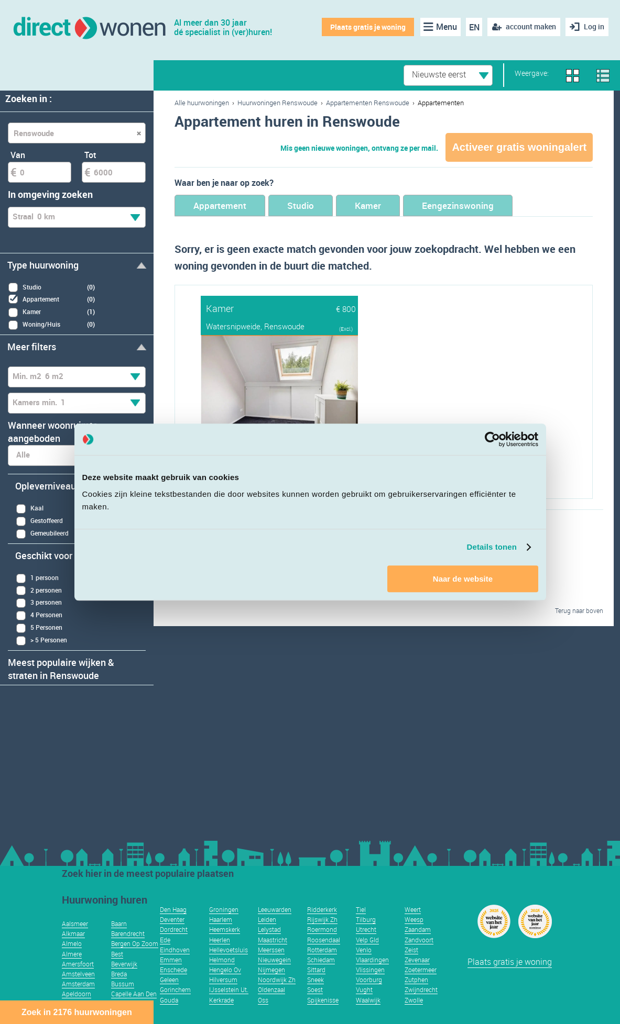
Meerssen (271, 949)
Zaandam (418, 929)
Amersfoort (78, 964)
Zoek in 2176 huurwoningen (76, 1012)
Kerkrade (221, 1000)
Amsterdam (78, 984)
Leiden (267, 919)
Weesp (414, 919)
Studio (300, 205)
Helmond (222, 959)
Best (117, 954)
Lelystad (269, 929)
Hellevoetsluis (228, 949)
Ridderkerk (322, 909)
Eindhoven (175, 949)
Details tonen (492, 546)
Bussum (122, 984)
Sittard (316, 969)
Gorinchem (175, 989)
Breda (119, 974)
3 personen (39, 603)
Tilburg (366, 919)
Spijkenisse (323, 1000)
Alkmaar (73, 933)
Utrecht (366, 929)
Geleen (169, 979)
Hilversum (223, 979)
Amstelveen (78, 974)
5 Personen (39, 628)
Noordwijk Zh (277, 979)
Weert (413, 909)
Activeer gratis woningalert (519, 147)
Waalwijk (368, 1000)
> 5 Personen (41, 640)
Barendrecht (128, 933)
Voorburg (369, 979)
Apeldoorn (76, 993)
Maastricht (272, 940)
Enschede (173, 969)
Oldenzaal (271, 989)
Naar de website (463, 578)
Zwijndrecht (421, 989)
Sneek (315, 979)
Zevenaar (417, 959)
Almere (72, 954)
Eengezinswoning (458, 205)
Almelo (72, 943)
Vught (364, 989)
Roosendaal (323, 940)
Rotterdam (322, 949)
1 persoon (37, 578)
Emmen (171, 959)
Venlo (364, 949)
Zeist (411, 949)
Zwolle (414, 1000)
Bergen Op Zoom (134, 943)
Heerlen (219, 940)
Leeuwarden (274, 909)
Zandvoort (419, 940)
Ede (165, 940)
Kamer (368, 205)
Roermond (322, 929)
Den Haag (173, 909)
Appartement (219, 205)
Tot (90, 155)
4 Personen (39, 615)
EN (474, 27)
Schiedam (321, 959)
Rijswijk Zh (322, 919)
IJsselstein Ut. (228, 989)
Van (17, 155)
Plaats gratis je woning (368, 27)
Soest (315, 989)
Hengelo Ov (225, 969)
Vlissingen (370, 969)
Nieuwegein (274, 959)
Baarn (119, 923)
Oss (263, 1000)
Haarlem (220, 919)
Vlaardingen (372, 959)
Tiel (361, 909)
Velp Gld (367, 940)
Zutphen (416, 979)
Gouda (169, 1000)
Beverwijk (124, 964)
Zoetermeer (421, 969)
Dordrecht (174, 929)
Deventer (172, 919)
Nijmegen (271, 969)
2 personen (39, 590)
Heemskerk (224, 929)
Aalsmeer (75, 923)
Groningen (223, 909)
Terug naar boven (579, 610)
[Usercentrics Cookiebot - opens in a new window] (492, 439)
